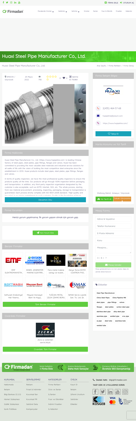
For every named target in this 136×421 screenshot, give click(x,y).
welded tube (101, 325)
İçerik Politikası (10, 409)
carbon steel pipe (122, 307)
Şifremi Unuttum (77, 394)
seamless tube (120, 321)
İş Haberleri (53, 409)
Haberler (129, 11)
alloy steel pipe (119, 312)
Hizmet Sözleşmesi (12, 399)
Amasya (10, 77)
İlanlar (95, 11)
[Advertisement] (68, 34)
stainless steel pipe (103, 312)
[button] (11, 114)
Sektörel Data (32, 404)
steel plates (109, 307)
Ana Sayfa (101, 65)
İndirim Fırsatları (55, 404)
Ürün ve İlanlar (54, 389)
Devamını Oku (45, 200)
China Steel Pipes (103, 298)
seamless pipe (102, 316)
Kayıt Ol (74, 384)
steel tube (108, 321)
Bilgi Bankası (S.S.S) (12, 394)
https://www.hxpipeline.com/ (115, 123)
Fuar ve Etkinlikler (56, 399)
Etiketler (74, 404)
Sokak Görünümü (122, 199)
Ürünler (87, 11)
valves (121, 302)
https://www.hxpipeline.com (52, 160)
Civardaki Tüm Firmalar (45, 349)
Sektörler (62, 12)
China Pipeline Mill (119, 298)
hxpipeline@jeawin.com (113, 116)
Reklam (29, 384)
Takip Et (113, 134)
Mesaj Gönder (113, 265)
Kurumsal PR (31, 399)
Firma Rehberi (115, 65)
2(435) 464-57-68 (112, 108)
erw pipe (125, 316)
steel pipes (101, 302)
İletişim (7, 389)
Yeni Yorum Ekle (45, 232)
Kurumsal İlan (32, 394)
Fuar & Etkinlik (107, 11)
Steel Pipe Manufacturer (106, 293)
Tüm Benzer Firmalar (45, 304)
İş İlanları (52, 394)
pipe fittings (112, 302)
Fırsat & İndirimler (33, 389)
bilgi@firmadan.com (118, 380)
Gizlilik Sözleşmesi (11, 404)
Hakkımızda (9, 384)
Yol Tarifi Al (104, 199)
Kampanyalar (32, 409)
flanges (99, 307)
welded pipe (114, 316)
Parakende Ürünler (46, 12)
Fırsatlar (119, 11)
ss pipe (99, 321)
